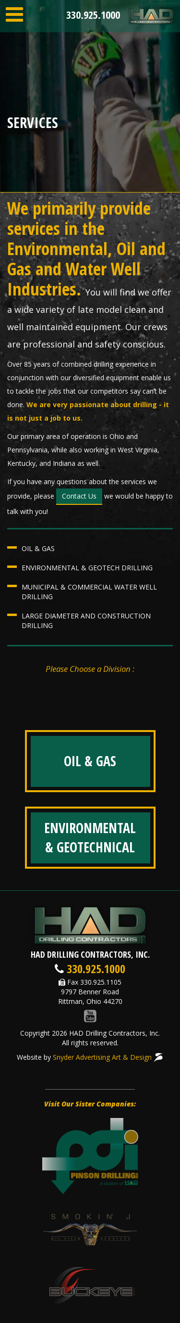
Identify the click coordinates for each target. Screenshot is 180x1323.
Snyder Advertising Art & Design (108, 1057)
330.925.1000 (93, 14)
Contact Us (79, 496)
